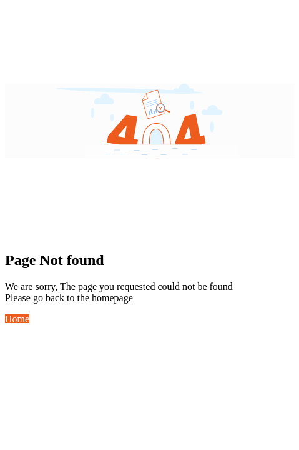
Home (17, 319)
